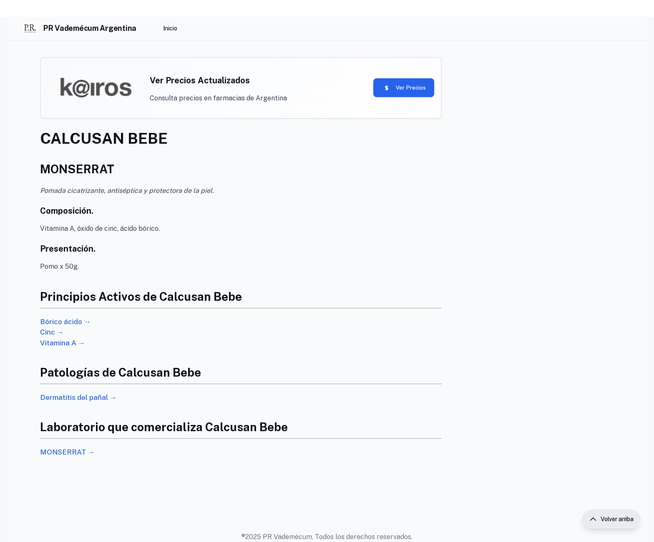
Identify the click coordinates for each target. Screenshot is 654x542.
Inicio (170, 28)
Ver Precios (392, 91)
